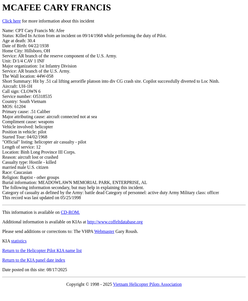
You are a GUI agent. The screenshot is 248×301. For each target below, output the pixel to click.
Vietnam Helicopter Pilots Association (147, 284)
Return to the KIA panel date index (33, 260)
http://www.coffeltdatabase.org (115, 221)
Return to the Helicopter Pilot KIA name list (42, 250)
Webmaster (104, 231)
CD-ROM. (70, 212)
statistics (19, 241)
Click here (11, 21)
